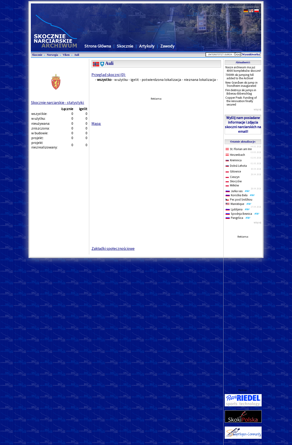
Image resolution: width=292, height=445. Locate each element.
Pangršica (238, 218)
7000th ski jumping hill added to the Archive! (239, 76)
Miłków (232, 185)
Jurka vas (238, 191)
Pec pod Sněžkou (239, 199)
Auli (76, 54)
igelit (134, 79)
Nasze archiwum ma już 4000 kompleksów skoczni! (243, 69)
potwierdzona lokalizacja (161, 79)
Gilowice (233, 171)
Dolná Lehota (236, 166)
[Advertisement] (243, 308)
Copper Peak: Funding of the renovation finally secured (241, 101)
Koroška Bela (240, 195)
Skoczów (234, 181)
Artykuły (146, 46)
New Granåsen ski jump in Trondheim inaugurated (241, 84)
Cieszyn (233, 177)
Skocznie (125, 46)
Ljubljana (238, 209)
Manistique (238, 204)
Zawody (167, 46)
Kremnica (234, 160)
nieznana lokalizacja (200, 79)
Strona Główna (97, 46)
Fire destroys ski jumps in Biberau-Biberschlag (240, 91)
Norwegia (52, 54)
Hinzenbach (235, 155)
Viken (66, 54)
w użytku (121, 79)
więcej (257, 109)
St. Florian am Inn (239, 149)
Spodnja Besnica (242, 214)
